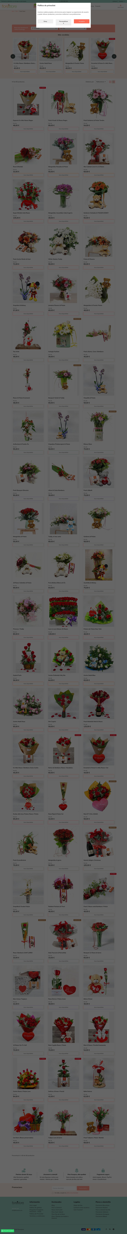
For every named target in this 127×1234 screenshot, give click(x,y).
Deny (45, 21)
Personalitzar (63, 22)
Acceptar (82, 21)
